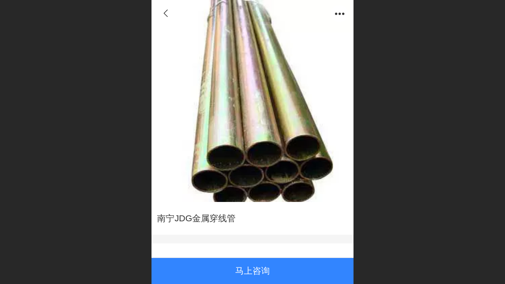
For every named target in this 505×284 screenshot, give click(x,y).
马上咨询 (252, 271)
